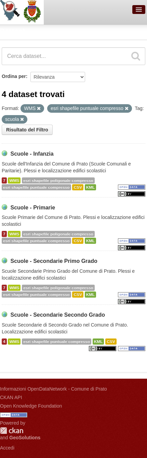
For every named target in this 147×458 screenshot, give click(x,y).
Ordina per (14, 76)
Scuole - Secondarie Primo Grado (53, 261)
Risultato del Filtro (27, 129)
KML (90, 187)
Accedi (7, 448)
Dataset (12, 31)
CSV (78, 187)
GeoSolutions (24, 437)
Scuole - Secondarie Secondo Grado (57, 315)
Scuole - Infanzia (31, 154)
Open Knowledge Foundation (31, 406)
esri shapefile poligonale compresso (58, 180)
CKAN (11, 430)
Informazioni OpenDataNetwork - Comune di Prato (53, 389)
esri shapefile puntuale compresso (36, 187)
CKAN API (11, 397)
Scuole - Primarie (32, 207)
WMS (14, 180)
